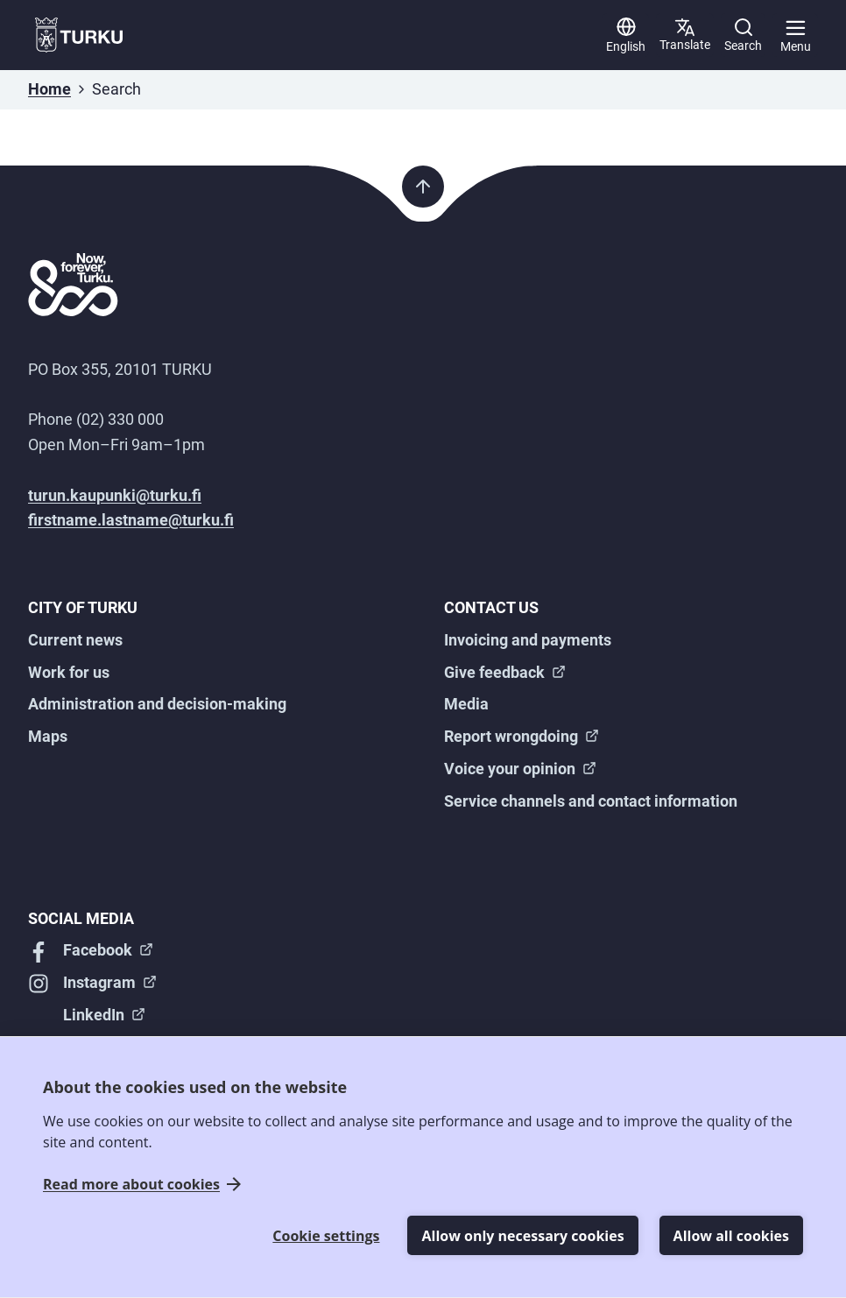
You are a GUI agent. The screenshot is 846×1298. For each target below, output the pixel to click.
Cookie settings (325, 1235)
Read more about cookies (131, 1185)
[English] (626, 35)
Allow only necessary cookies (522, 1235)
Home (49, 89)
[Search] (743, 35)
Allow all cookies (731, 1235)
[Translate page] (685, 35)
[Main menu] (795, 35)
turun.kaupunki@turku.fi (114, 495)
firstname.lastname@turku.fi (131, 520)
